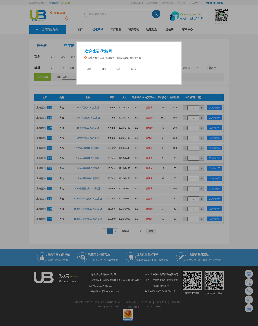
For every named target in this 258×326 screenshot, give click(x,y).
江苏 (118, 69)
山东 (133, 69)
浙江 (104, 69)
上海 (89, 69)
